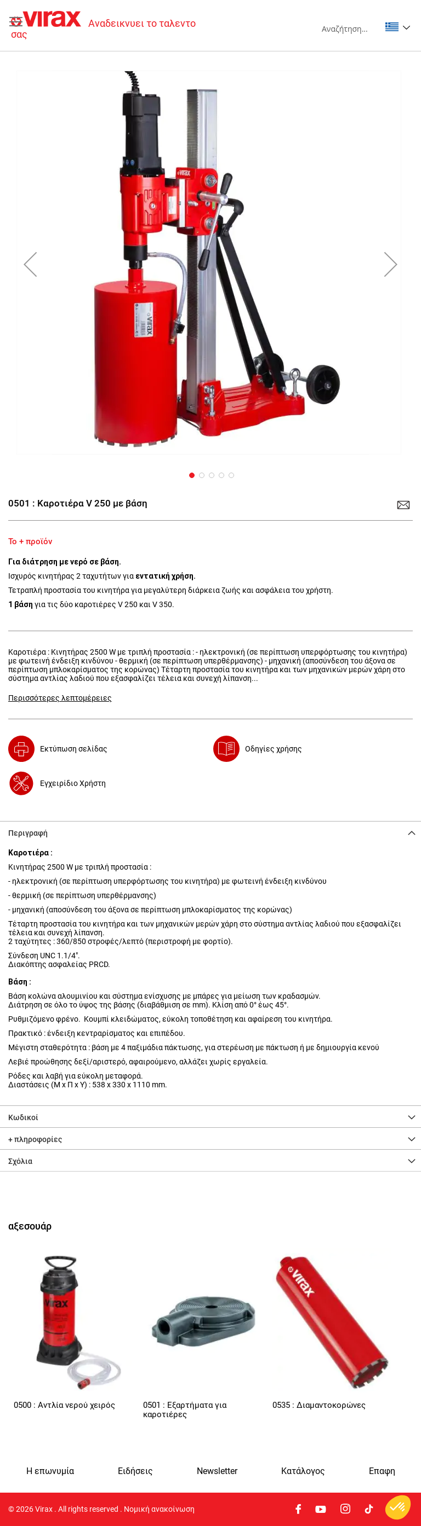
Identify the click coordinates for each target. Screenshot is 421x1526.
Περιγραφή (28, 833)
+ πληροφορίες (35, 1139)
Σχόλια (20, 1161)
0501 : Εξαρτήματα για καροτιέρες (184, 1409)
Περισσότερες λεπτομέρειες (60, 698)
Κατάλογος (303, 1471)
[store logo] (110, 25)
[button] (397, 26)
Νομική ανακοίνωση (159, 1509)
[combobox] (351, 28)
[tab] (210, 832)
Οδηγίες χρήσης (273, 748)
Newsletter (217, 1471)
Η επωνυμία (50, 1471)
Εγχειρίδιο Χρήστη (73, 783)
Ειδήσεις (135, 1471)
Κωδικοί (23, 1117)
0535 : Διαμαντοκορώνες (319, 1405)
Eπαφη (382, 1471)
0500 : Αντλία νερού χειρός (64, 1405)
